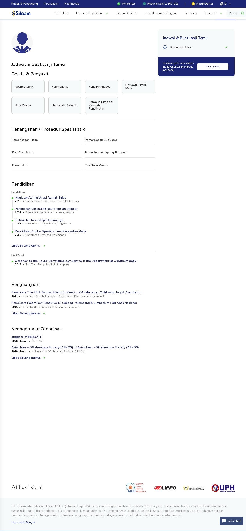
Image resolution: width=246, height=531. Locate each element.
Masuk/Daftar (202, 4)
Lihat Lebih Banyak (23, 522)
